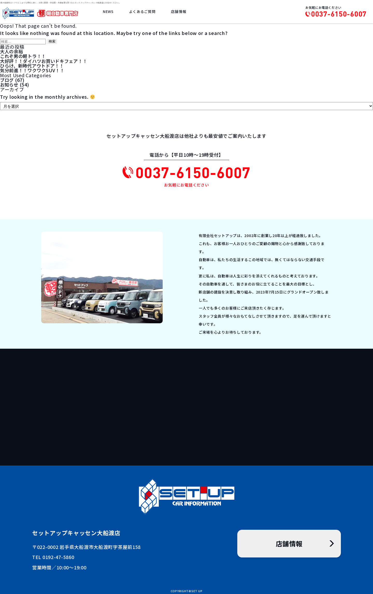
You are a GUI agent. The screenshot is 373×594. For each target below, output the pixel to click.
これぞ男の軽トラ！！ (24, 56)
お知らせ (9, 84)
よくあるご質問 (143, 12)
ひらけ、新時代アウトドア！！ (34, 65)
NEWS (110, 12)
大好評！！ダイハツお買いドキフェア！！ (46, 60)
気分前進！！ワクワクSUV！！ (34, 70)
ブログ (7, 79)
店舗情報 (179, 12)
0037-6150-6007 (339, 14)
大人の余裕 (12, 51)
